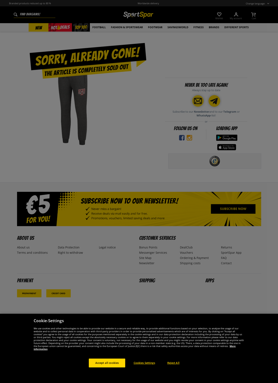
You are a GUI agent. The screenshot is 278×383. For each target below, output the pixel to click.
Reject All (173, 366)
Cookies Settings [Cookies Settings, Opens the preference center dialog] (144, 366)
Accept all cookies (107, 366)
